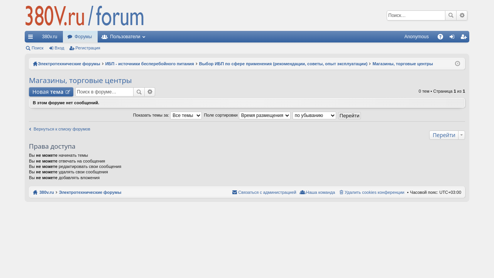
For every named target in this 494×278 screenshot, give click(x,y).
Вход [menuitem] (454, 38)
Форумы (83, 36)
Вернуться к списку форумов (62, 129)
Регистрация (88, 48)
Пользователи (125, 36)
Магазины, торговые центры (80, 80)
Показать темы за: (167, 115)
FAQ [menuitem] (443, 38)
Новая (47, 91)
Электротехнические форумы (90, 192)
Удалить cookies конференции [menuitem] (374, 192)
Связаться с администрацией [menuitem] (267, 192)
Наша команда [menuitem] (320, 192)
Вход (59, 48)
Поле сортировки (247, 115)
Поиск (451, 15)
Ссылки (32, 38)
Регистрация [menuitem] (465, 38)
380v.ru (49, 36)
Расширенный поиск (462, 15)
